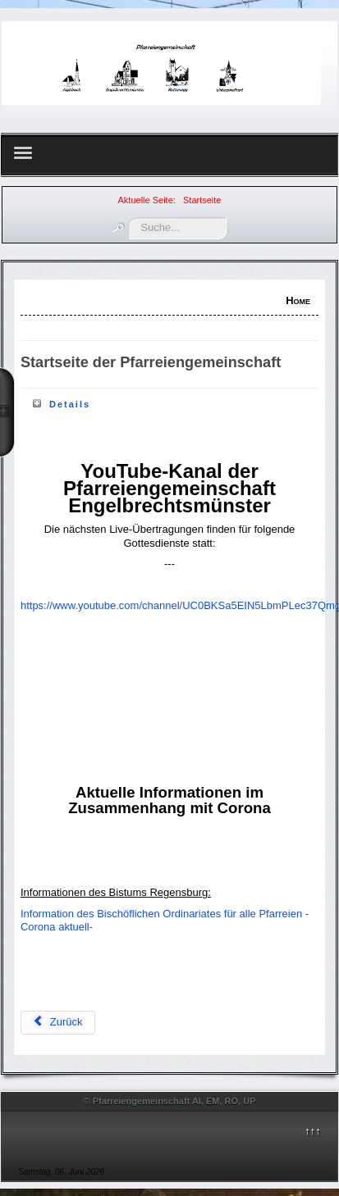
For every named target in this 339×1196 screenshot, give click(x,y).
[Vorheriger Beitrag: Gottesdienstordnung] (58, 1023)
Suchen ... (128, 217)
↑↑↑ (313, 1131)
